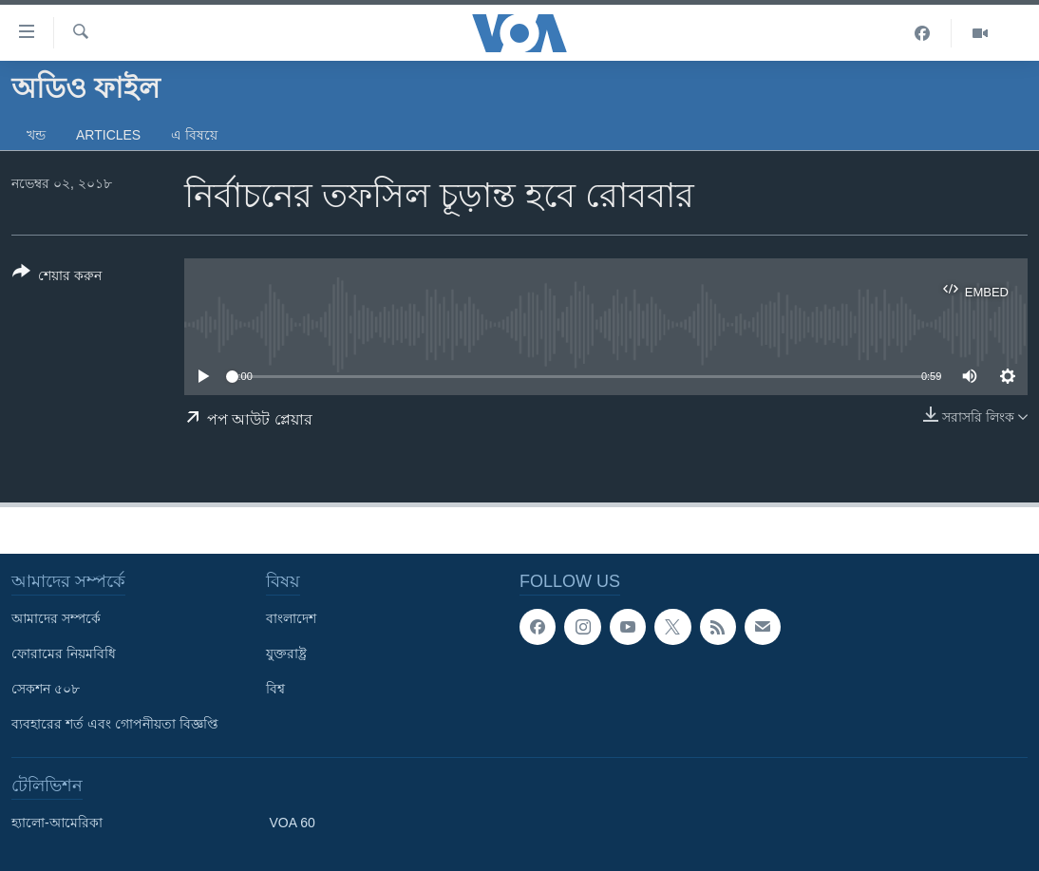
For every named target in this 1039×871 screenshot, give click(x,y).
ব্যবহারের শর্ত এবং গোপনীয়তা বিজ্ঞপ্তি (114, 723)
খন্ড (36, 134)
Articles (108, 134)
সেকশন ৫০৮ (45, 688)
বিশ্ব (275, 688)
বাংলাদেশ (291, 618)
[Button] (57, 277)
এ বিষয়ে (194, 134)
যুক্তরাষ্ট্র (286, 653)
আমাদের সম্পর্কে (56, 618)
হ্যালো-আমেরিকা (57, 822)
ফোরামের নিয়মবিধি (63, 653)
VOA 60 (292, 822)
